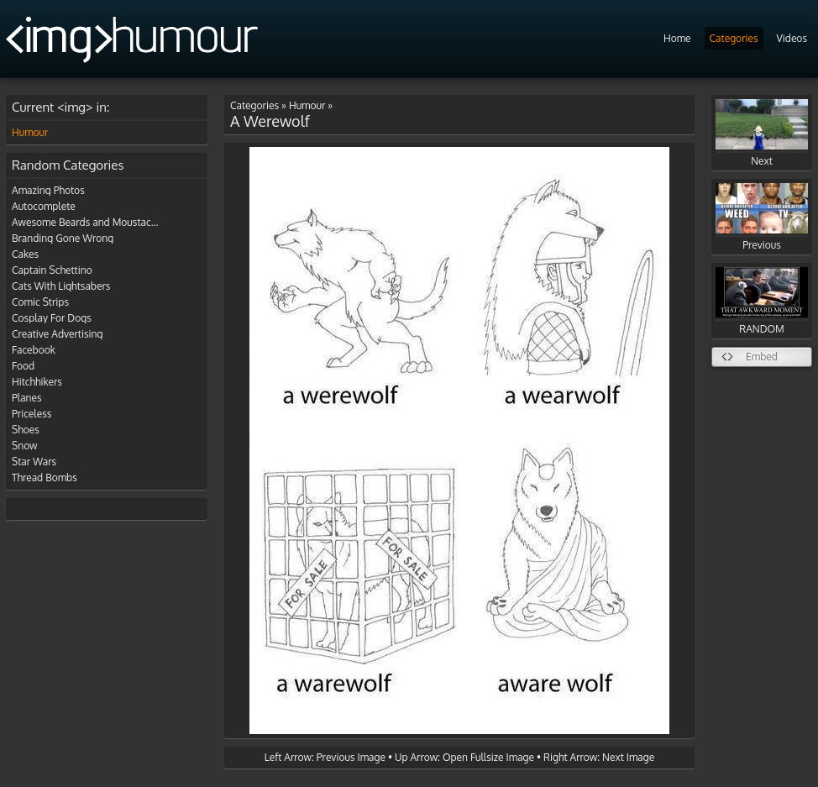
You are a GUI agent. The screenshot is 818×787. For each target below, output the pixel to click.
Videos (792, 38)
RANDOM (762, 301)
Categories (734, 38)
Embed (762, 356)
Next (762, 133)
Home (677, 38)
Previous (762, 217)
